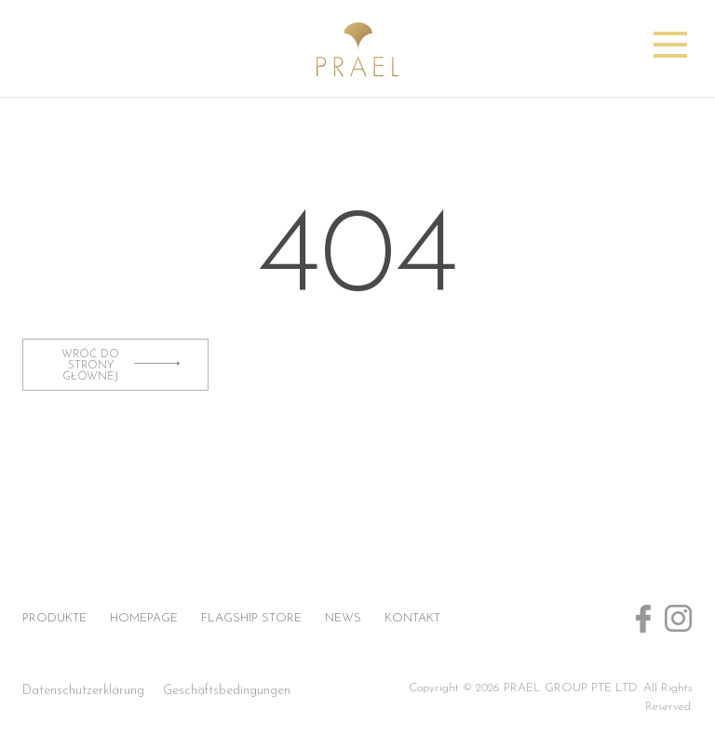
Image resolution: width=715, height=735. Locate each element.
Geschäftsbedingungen (226, 691)
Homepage (144, 618)
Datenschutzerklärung (83, 691)
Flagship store (251, 618)
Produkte (54, 618)
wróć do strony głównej (120, 365)
